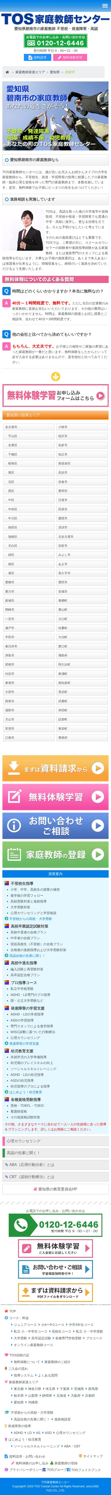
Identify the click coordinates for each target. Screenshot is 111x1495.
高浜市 (62, 472)
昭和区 (11, 463)
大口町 (62, 619)
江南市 (9, 737)
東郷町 (62, 600)
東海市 (9, 683)
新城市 (9, 600)
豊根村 (62, 737)
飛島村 (62, 655)
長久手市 (64, 573)
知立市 (62, 454)
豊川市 (9, 591)
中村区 (11, 509)
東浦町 (62, 673)
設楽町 (62, 719)
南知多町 (64, 683)
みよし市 (64, 555)
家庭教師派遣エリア (30, 72)
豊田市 (62, 582)
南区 (9, 564)
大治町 (62, 637)
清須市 (62, 527)
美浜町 (62, 692)
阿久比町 (64, 664)
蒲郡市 (9, 710)
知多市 (62, 445)
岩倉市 (62, 482)
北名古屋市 (66, 536)
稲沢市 (62, 436)
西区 (9, 491)
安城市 (62, 591)
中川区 (11, 518)
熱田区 (11, 527)
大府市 (9, 692)
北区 (9, 482)
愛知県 (55, 72)
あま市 (62, 564)
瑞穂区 (11, 536)
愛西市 (62, 518)
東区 (9, 472)
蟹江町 (62, 646)
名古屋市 (11, 427)
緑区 (9, 555)
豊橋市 (9, 582)
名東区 (11, 445)
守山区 (11, 436)
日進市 (62, 500)
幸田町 (62, 710)
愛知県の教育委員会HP (57, 1189)
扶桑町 (62, 628)
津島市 (9, 655)
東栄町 (62, 728)
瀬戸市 (9, 628)
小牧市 (62, 427)
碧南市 (9, 664)
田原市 (62, 509)
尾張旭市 (64, 463)
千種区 (11, 454)
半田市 (9, 637)
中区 (9, 500)
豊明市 (62, 491)
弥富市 (62, 545)
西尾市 (9, 701)
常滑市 (9, 728)
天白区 (11, 545)
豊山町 (62, 609)
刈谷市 (9, 673)
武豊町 (62, 701)
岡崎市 (9, 609)
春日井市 (11, 646)
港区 (9, 573)
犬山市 (9, 719)
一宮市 (9, 619)
